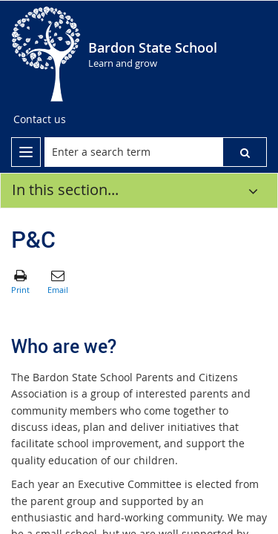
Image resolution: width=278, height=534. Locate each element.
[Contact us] (39, 119)
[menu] (26, 152)
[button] (244, 152)
